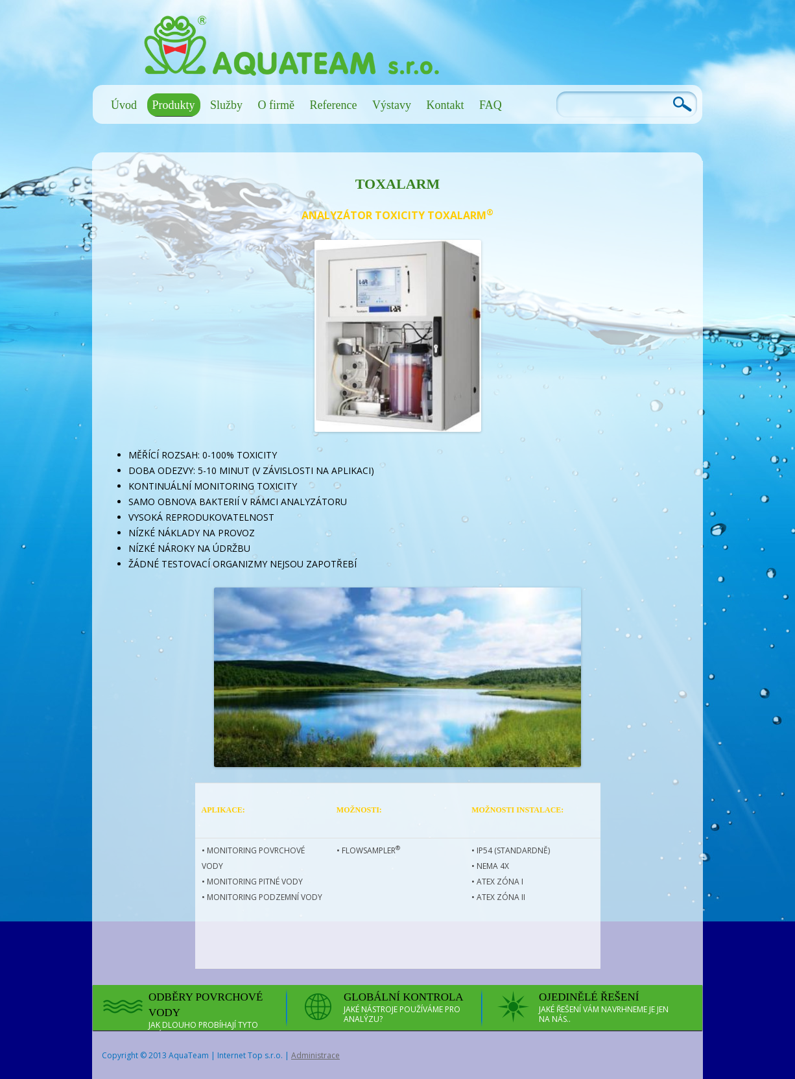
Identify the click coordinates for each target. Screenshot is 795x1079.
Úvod (124, 105)
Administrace (315, 1055)
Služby (226, 105)
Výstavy (391, 105)
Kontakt (445, 105)
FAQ (490, 105)
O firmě (276, 105)
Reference (333, 105)
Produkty (173, 105)
